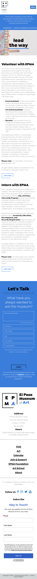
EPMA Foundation (19, 463)
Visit (18, 446)
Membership (7, 28)
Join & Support (18, 459)
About (18, 472)
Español (4, 12)
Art (18, 451)
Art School (18, 468)
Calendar (18, 455)
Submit (18, 367)
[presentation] (16, 359)
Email (6, 516)
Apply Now (7, 176)
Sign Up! (18, 556)
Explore (21, 375)
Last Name (8, 535)
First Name (8, 525)
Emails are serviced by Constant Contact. (21, 550)
